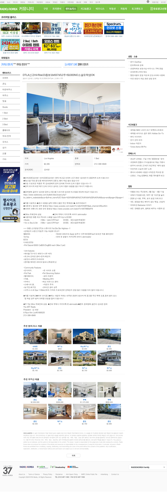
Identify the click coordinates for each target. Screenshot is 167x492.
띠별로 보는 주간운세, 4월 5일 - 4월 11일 (147, 191)
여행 (85, 2)
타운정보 (40, 2)
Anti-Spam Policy (72, 474)
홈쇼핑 (78, 2)
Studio (5, 107)
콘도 (4, 83)
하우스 (5, 95)
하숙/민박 (6, 136)
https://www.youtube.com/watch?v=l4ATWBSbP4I (73, 208)
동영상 (22, 2)
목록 (73, 455)
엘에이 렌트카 (76, 64)
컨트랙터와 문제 (136, 65)
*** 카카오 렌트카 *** (15, 64)
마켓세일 (70, 2)
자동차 (62, 2)
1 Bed (4, 112)
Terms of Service (34, 474)
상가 (4, 147)
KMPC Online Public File (89, 474)
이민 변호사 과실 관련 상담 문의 (143, 78)
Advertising (104, 474)
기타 (4, 159)
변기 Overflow (135, 62)
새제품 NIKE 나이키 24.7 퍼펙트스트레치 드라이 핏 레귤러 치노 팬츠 (146, 131)
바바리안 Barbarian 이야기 (141, 205)
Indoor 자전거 (135, 143)
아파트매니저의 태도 (138, 72)
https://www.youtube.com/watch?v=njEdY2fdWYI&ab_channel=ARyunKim (77, 206)
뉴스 (8, 2)
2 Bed (4, 118)
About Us (22, 474)
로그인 (163, 2)
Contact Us (115, 474)
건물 (4, 153)
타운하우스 (7, 89)
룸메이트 (6, 130)
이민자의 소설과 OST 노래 (141, 169)
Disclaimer (59, 474)
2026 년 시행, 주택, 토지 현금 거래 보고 (146, 198)
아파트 (5, 77)
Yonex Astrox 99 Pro (138, 146)
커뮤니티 (31, 2)
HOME (2, 2)
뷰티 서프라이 (135, 136)
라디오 (15, 2)
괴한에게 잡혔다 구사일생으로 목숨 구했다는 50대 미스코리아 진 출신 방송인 (147, 163)
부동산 (55, 2)
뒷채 (4, 101)
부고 (91, 2)
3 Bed (4, 124)
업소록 (98, 2)
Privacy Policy (47, 474)
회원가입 (155, 2)
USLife (48, 2)
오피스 (5, 141)
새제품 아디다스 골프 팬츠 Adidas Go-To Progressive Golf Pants (147, 134)
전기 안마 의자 (136, 140)
